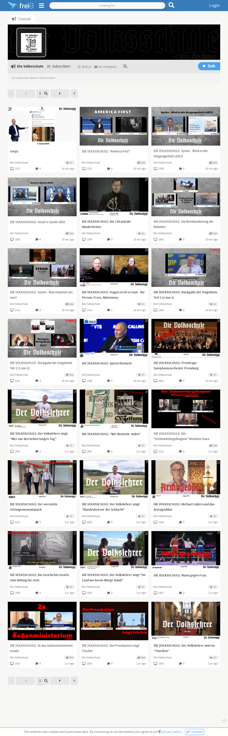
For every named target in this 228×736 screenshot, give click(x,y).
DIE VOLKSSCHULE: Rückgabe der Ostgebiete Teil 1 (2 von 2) (186, 295)
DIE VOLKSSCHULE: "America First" (106, 151)
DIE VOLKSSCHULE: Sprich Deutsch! (107, 363)
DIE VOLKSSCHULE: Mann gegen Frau (180, 575)
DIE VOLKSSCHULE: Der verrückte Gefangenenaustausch (34, 507)
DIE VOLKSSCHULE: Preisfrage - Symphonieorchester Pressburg (176, 366)
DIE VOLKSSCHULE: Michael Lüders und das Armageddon (184, 507)
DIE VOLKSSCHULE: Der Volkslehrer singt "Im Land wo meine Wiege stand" (114, 578)
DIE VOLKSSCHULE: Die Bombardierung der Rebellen (183, 224)
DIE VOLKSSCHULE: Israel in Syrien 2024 (37, 222)
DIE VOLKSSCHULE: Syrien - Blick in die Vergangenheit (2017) (181, 153)
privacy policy (170, 732)
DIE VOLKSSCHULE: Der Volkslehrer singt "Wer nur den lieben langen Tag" (39, 436)
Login (214, 5)
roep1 (14, 151)
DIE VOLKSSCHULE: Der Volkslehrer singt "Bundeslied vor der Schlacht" (111, 507)
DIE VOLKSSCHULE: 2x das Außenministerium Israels (41, 648)
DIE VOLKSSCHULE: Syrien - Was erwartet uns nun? (41, 295)
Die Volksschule (19, 162)
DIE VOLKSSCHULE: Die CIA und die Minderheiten (106, 224)
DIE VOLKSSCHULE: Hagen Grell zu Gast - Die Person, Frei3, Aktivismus (113, 295)
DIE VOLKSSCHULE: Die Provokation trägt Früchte (110, 648)
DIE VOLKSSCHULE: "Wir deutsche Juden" (111, 434)
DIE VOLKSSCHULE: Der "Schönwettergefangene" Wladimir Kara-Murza (182, 439)
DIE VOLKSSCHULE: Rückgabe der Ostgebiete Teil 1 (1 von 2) (41, 365)
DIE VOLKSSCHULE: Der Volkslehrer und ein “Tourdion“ (184, 648)
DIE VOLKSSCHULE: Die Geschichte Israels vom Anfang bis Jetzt (39, 578)
